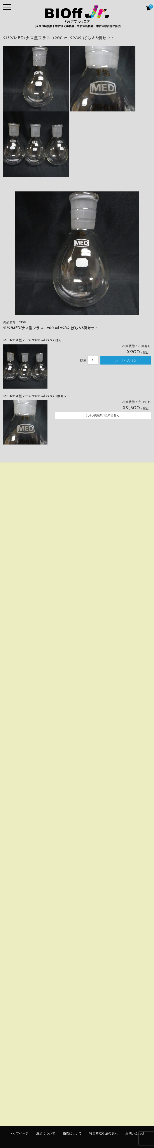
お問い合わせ (134, 1133)
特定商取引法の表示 (103, 1133)
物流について (72, 1133)
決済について (45, 1133)
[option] (77, 253)
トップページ (19, 1133)
